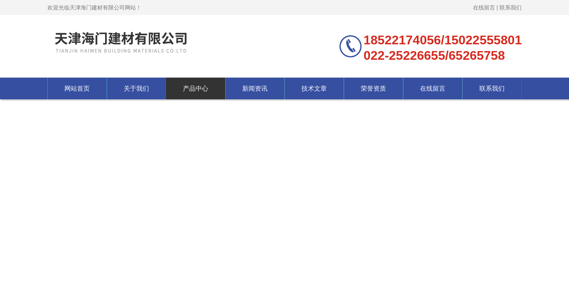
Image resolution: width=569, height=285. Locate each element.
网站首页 (77, 88)
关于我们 (136, 88)
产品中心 (195, 88)
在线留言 (484, 7)
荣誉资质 (373, 88)
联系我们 (510, 7)
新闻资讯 (255, 88)
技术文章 (314, 88)
